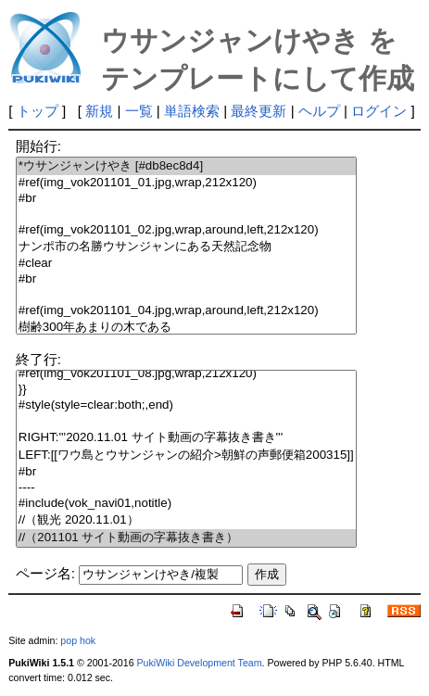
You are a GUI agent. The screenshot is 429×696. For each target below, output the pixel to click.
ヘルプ (319, 111)
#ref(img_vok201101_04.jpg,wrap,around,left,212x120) (186, 311)
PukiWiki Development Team (199, 662)
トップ (37, 111)
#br (186, 199)
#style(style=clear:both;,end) (186, 405)
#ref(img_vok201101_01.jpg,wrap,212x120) (186, 183)
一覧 (139, 111)
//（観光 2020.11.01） (186, 520)
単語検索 (192, 111)
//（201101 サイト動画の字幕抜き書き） (186, 538)
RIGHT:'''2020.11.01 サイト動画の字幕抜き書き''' (186, 438)
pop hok (77, 640)
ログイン (379, 111)
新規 (99, 111)
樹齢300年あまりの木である (186, 327)
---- (186, 488)
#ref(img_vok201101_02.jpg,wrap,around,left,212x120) (186, 230)
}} (186, 390)
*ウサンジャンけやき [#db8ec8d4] (186, 166)
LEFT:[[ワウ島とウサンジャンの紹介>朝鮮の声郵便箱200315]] (186, 455)
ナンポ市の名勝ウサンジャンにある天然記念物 (186, 247)
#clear (186, 264)
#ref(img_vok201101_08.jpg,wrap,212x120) (186, 374)
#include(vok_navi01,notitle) (186, 504)
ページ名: (45, 573)
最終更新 (258, 111)
